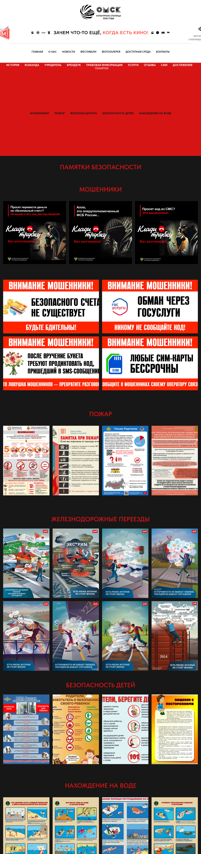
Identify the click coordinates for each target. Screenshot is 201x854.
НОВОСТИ (68, 51)
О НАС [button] (52, 51)
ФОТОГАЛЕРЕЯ (111, 51)
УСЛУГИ (133, 65)
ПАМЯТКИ (102, 68)
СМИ (164, 65)
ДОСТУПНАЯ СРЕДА (138, 51)
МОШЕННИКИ (39, 113)
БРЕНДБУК (74, 65)
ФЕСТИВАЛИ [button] (88, 51)
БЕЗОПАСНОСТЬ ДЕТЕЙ (118, 113)
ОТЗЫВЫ (150, 65)
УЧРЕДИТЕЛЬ (52, 65)
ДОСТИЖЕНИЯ (182, 65)
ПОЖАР (59, 113)
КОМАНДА (32, 65)
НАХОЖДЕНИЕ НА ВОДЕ (155, 113)
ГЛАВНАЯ (37, 51)
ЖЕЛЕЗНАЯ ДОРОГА (83, 113)
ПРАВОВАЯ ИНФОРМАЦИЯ (104, 65)
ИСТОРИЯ (12, 65)
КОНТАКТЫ (163, 51)
